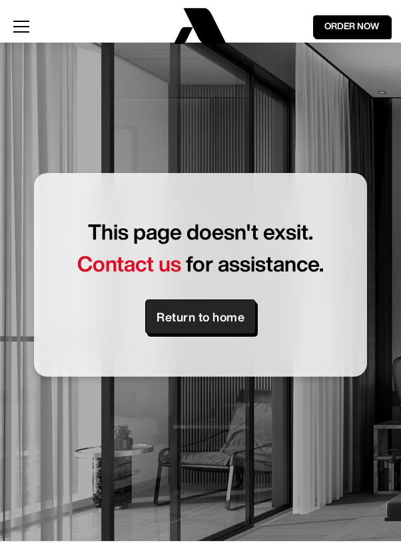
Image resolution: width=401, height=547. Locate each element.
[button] (84, 27)
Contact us (129, 263)
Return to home (200, 317)
